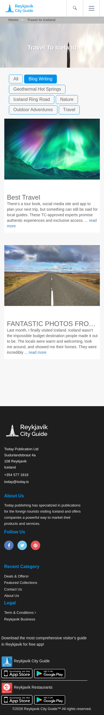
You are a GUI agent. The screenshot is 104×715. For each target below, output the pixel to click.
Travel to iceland (41, 20)
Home (13, 20)
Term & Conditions (19, 612)
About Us (11, 596)
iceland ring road (31, 99)
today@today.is (16, 482)
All (15, 79)
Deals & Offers (15, 576)
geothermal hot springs (37, 89)
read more (38, 352)
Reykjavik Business (19, 619)
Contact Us (13, 589)
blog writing (40, 79)
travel (69, 109)
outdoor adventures (33, 109)
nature (66, 99)
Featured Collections (20, 583)
